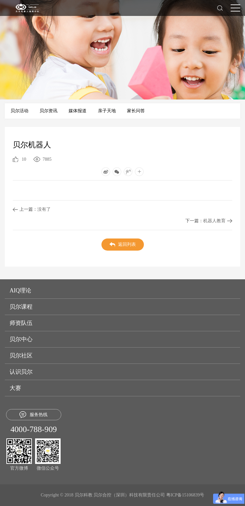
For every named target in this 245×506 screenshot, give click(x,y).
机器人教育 (205, 220)
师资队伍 (21, 323)
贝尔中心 (21, 339)
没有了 (35, 209)
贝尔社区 (21, 355)
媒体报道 (77, 110)
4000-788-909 (34, 429)
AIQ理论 (20, 290)
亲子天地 (107, 110)
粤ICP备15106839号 (185, 495)
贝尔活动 (19, 110)
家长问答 (136, 110)
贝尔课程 (21, 307)
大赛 (15, 388)
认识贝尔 (21, 372)
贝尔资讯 (48, 110)
